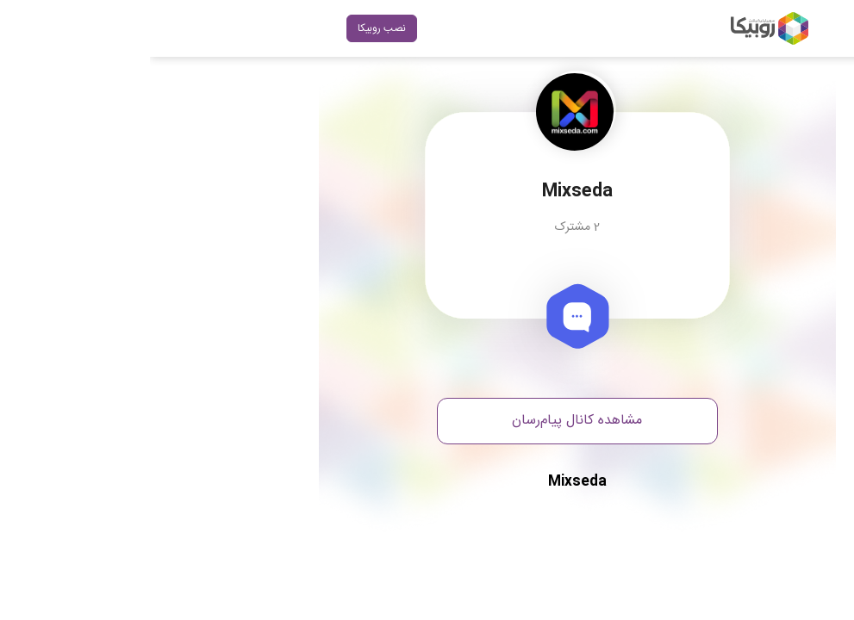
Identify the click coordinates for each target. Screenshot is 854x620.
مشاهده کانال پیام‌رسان (427, 420)
